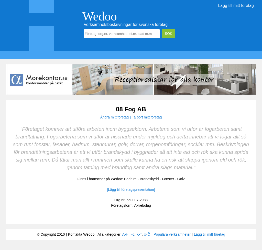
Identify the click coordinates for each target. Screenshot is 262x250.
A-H (125, 234)
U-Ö (147, 234)
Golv (181, 179)
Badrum (130, 179)
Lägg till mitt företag (236, 5)
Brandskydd (149, 179)
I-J (132, 234)
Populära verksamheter (172, 234)
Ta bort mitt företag (147, 117)
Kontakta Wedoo (81, 234)
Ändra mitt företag (114, 117)
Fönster (168, 179)
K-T (139, 234)
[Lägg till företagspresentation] (131, 189)
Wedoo (99, 16)
